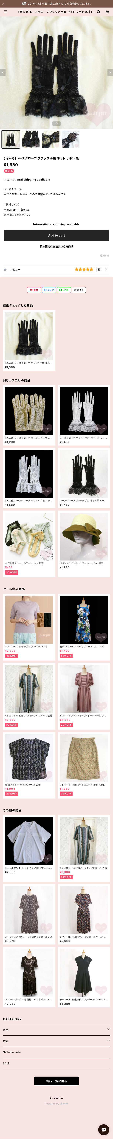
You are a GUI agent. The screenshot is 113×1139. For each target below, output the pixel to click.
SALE (6, 1063)
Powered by (56, 1103)
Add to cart (56, 235)
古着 (5, 1041)
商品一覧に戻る (56, 1081)
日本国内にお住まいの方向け (56, 246)
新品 (5, 1029)
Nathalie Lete (12, 1052)
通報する (104, 255)
